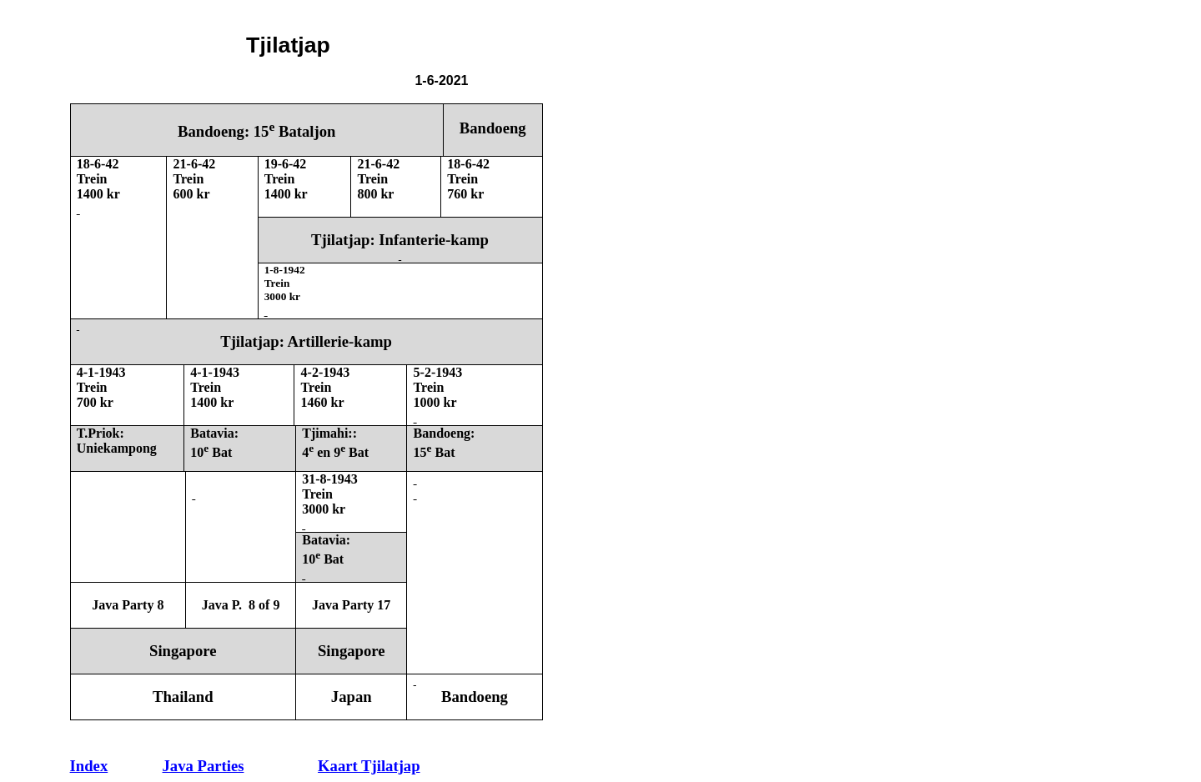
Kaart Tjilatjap (369, 765)
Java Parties (203, 765)
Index (89, 765)
